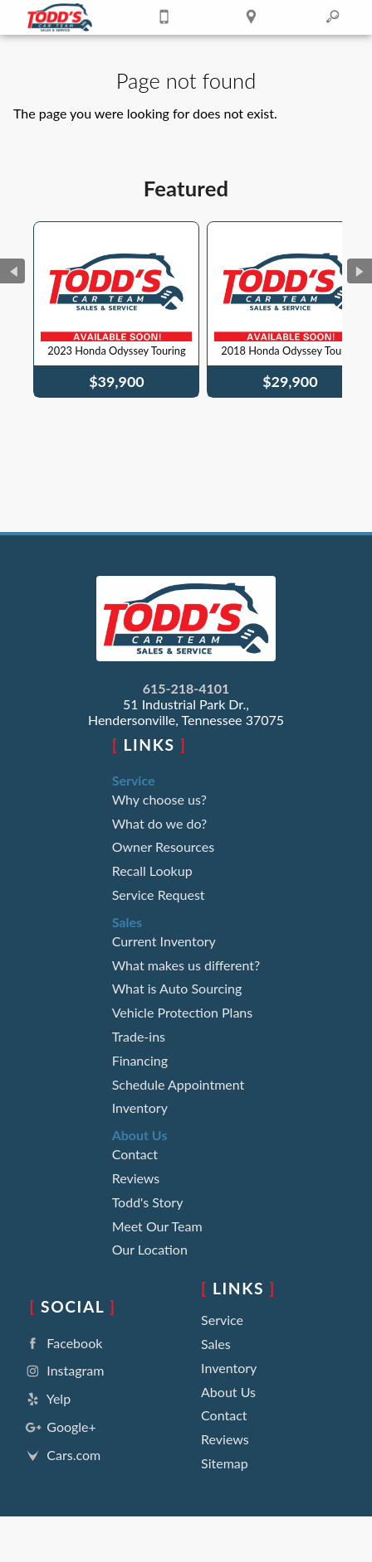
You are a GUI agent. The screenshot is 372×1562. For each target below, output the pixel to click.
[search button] (332, 11)
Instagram (63, 1371)
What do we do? (160, 823)
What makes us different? (186, 965)
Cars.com (61, 1455)
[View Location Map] (251, 17)
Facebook (62, 1343)
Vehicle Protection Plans (182, 1012)
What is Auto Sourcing (177, 988)
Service (222, 1319)
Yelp (46, 1399)
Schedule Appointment (178, 1084)
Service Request (158, 894)
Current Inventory (164, 941)
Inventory (140, 1107)
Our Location (150, 1249)
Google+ (59, 1427)
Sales (216, 1344)
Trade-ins (138, 1036)
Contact (135, 1154)
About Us (228, 1392)
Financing (140, 1060)
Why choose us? (159, 799)
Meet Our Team (157, 1226)
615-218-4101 (186, 688)
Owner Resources (163, 846)
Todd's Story (148, 1202)
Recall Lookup (152, 870)
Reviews (136, 1178)
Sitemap (224, 1463)
